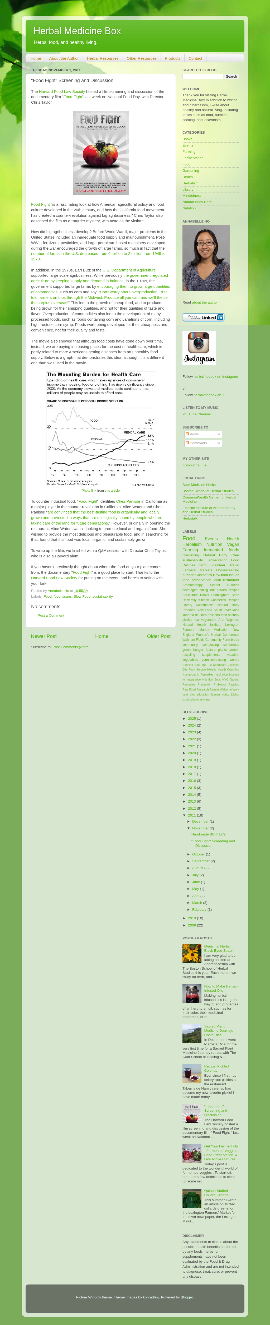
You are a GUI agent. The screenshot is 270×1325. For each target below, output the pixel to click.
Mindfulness (191, 196)
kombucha (189, 699)
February (200, 909)
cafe (185, 694)
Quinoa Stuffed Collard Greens (216, 1193)
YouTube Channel (196, 414)
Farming (189, 152)
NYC (225, 679)
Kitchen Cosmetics (197, 575)
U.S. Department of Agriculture (129, 270)
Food (48, 596)
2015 (192, 788)
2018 (192, 767)
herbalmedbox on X (209, 395)
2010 (192, 918)
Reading (234, 684)
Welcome (226, 689)
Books (187, 139)
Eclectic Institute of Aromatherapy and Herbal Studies (208, 510)
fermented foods (221, 549)
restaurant (231, 580)
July (196, 875)
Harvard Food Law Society (62, 91)
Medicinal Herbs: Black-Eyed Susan (218, 948)
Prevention (204, 684)
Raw (216, 575)
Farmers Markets (197, 570)
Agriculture (190, 595)
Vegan (233, 544)
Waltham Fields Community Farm (206, 640)
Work (236, 689)
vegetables (190, 660)
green (186, 650)
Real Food (189, 689)
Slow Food (82, 596)
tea (197, 620)
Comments (196, 443)
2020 (192, 753)
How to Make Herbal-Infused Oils (221, 988)
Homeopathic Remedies (197, 674)
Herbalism (190, 183)
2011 (192, 815)
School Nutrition (224, 585)
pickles (187, 620)
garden (222, 590)
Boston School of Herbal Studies (208, 491)
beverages (189, 590)
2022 (192, 739)
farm (202, 565)
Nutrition (189, 208)
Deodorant (219, 664)
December (201, 821)
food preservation (196, 580)
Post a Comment (51, 615)
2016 (192, 781)
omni (199, 699)
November (201, 828)
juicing (235, 694)
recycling (188, 655)
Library (187, 190)
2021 (192, 746)
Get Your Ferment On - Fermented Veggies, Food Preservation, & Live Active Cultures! (221, 1152)
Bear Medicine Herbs (199, 485)
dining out (207, 590)
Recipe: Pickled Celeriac (216, 1068)
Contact (195, 58)
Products (172, 58)
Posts (192, 434)
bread (235, 640)
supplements (211, 655)
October (199, 854)
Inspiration (221, 674)
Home (36, 58)
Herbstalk (189, 518)
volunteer (218, 565)
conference (231, 645)
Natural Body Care (197, 202)
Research (203, 689)
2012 (192, 808)
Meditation (221, 630)
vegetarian (208, 620)
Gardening (190, 171)
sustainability (103, 596)
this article (112, 490)
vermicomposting (214, 660)
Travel (234, 565)
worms (234, 660)
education (203, 694)
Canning (187, 664)
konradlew (151, 1297)
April (196, 896)
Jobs (218, 679)
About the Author (64, 58)
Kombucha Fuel (195, 465)
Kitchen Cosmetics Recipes (218, 600)
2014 (192, 795)
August (198, 868)
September (201, 861)
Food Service (197, 669)
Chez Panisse (128, 501)
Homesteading (227, 570)
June (196, 882)
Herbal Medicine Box (77, 31)
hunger (198, 650)
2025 (192, 719)
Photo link (89, 490)
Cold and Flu (202, 664)
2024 (192, 725)
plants (222, 650)
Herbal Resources (103, 58)
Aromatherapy (192, 585)
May (196, 889)
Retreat (214, 689)
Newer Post (44, 636)
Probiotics (220, 684)
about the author (205, 302)
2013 (192, 801)
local (217, 580)
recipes (234, 590)
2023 (192, 732)
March (197, 903)
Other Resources (142, 58)
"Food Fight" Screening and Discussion (215, 1110)
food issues (63, 596)
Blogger (187, 1297)
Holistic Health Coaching (223, 669)
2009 (192, 925)
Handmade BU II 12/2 (208, 834)
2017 (192, 774)
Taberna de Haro (194, 615)
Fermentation (193, 158)
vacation (233, 655)
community (190, 645)
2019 (192, 760)
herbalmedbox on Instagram (216, 377)
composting (210, 645)
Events (187, 145)
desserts (214, 615)
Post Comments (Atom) (71, 647)
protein (234, 650)
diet (192, 694)
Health (187, 177)
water (206, 699)
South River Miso (226, 610)
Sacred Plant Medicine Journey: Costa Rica (218, 1030)
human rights (220, 694)
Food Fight (72, 97)
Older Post (159, 636)
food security (230, 615)
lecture (210, 650)
